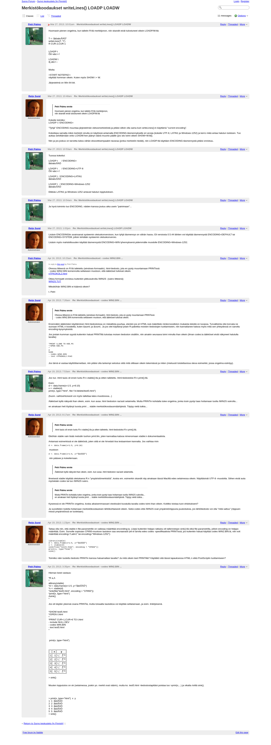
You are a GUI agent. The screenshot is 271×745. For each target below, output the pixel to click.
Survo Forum (28, 1)
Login (236, 1)
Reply (223, 24)
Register (245, 1)
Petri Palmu (34, 24)
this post (60, 264)
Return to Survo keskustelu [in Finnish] (43, 731)
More (242, 24)
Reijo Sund (34, 96)
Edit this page (242, 740)
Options (242, 15)
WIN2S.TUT (55, 281)
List (42, 16)
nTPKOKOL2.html (58, 273)
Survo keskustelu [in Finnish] (52, 1)
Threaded (56, 16)
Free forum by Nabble (33, 740)
